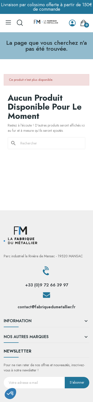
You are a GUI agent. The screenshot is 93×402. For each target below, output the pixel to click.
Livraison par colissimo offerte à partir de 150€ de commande (46, 6)
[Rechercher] (49, 143)
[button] (10, 394)
